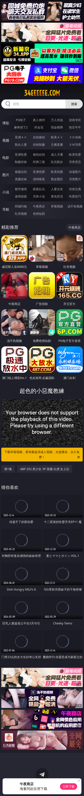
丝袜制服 (39, 144)
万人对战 (57, 120)
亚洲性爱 (21, 154)
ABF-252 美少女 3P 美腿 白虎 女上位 (44, 469)
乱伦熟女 (57, 162)
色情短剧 (39, 214)
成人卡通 (57, 154)
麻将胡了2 (21, 127)
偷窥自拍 (21, 172)
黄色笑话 (57, 196)
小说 (5, 192)
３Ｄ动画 (75, 137)
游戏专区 (75, 120)
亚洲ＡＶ (21, 137)
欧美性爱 (75, 154)
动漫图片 (75, 172)
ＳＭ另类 (75, 144)
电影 (5, 157)
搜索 (74, 104)
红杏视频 (21, 214)
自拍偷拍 (39, 137)
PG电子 (21, 120)
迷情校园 (21, 196)
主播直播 (57, 144)
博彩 (5, 123)
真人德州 (39, 120)
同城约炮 (21, 206)
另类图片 (75, 179)
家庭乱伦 (39, 189)
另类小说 (39, 196)
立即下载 (69, 786)
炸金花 (38, 127)
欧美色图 (57, 172)
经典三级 (39, 162)
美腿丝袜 (21, 179)
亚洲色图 (39, 172)
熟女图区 (57, 179)
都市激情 (21, 189)
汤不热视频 (74, 206)
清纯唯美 (39, 179)
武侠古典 (75, 189)
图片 (5, 174)
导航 (5, 209)
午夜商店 (39, 206)
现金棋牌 (57, 127)
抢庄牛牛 (75, 127)
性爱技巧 (75, 196)
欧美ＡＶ (57, 137)
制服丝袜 (21, 162)
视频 (5, 140)
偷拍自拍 (39, 154)
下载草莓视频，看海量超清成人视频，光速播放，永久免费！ (42, 455)
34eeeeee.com (42, 93)
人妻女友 (57, 189)
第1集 (8, 469)
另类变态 (75, 162)
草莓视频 (57, 206)
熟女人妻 (21, 144)
